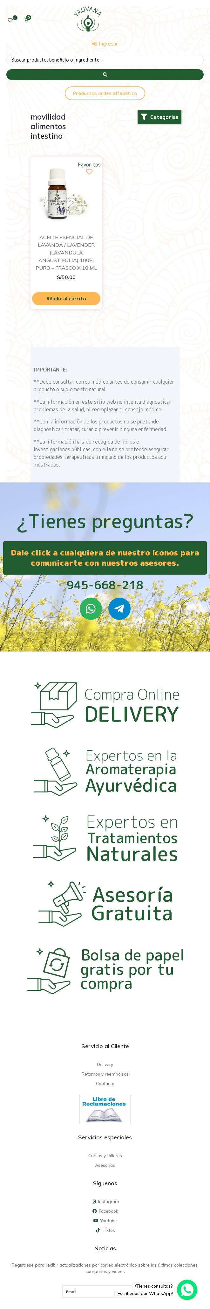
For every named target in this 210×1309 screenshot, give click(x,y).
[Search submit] (105, 74)
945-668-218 (105, 585)
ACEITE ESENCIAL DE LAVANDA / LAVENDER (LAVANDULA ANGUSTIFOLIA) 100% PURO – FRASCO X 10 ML (66, 252)
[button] (159, 117)
